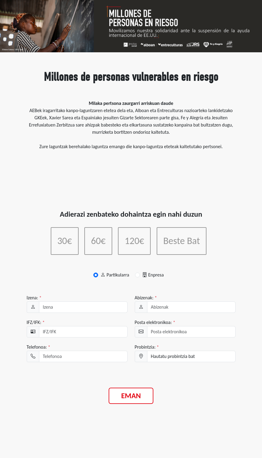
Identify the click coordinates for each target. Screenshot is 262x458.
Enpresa (153, 275)
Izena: (34, 298)
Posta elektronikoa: (155, 322)
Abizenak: (146, 298)
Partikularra (115, 275)
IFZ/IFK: (36, 322)
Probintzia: (147, 347)
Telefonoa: (38, 347)
